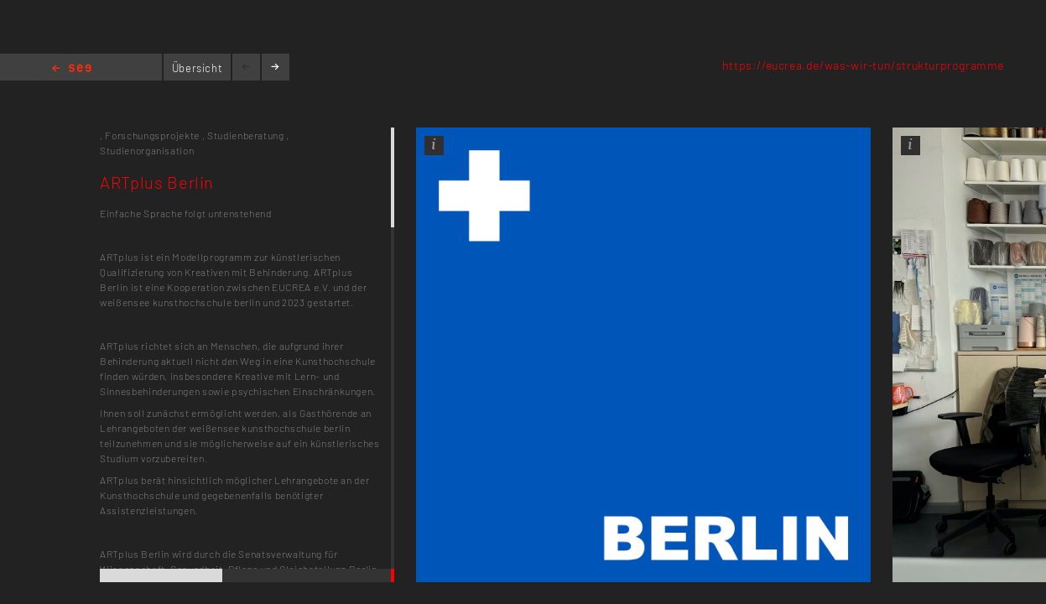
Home (71, 69)
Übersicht (197, 68)
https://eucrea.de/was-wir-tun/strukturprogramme (863, 65)
